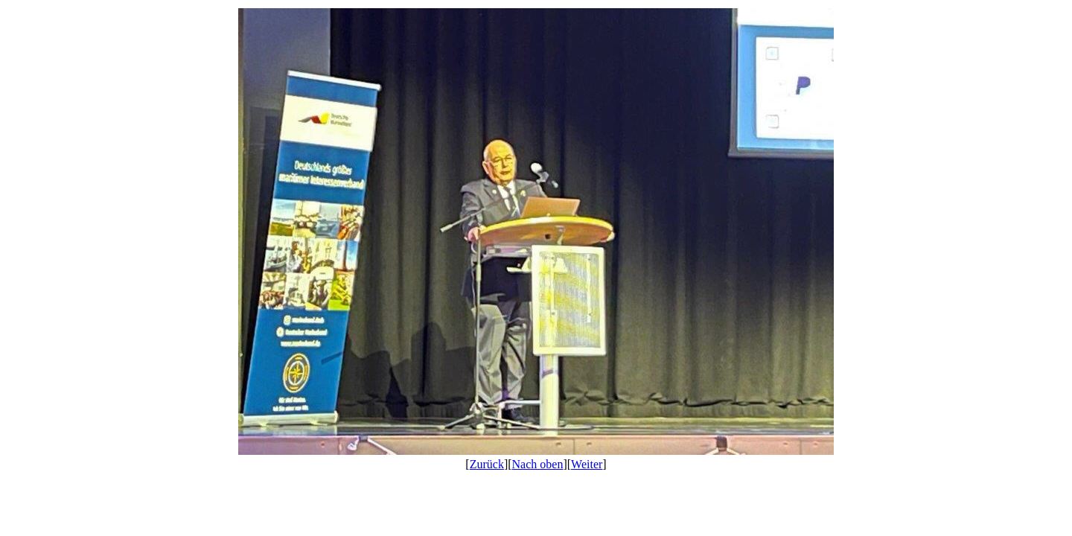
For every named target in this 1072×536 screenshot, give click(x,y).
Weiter (586, 464)
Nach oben (538, 464)
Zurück (487, 464)
